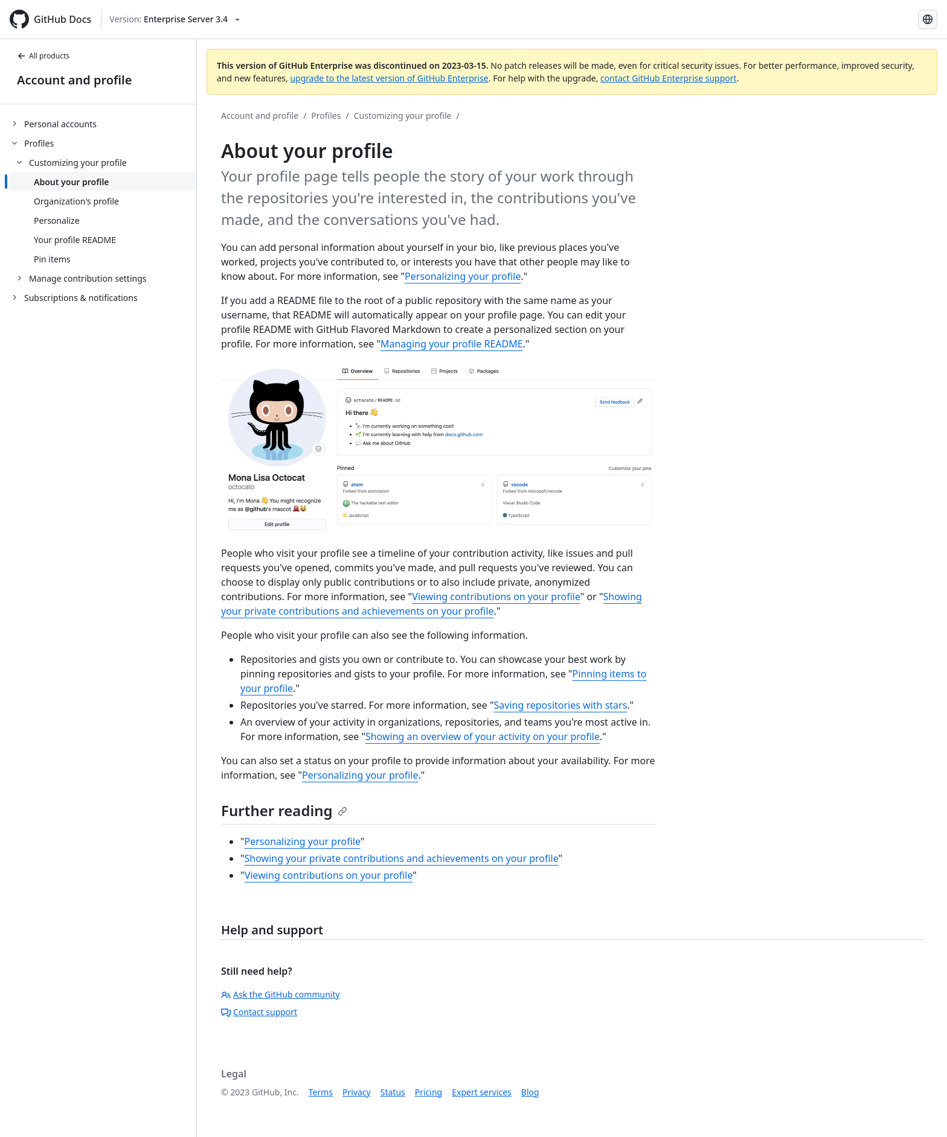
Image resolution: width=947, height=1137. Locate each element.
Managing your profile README (451, 343)
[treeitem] (103, 123)
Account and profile (74, 80)
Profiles (326, 115)
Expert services (482, 1092)
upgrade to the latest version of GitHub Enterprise (389, 78)
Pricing (428, 1092)
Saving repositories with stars (561, 705)
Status (392, 1092)
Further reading (284, 810)
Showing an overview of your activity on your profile (482, 736)
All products (43, 56)
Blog (530, 1092)
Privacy (356, 1092)
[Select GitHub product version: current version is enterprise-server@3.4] (174, 19)
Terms (321, 1092)
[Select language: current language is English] (927, 19)
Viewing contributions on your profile (496, 596)
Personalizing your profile (463, 276)
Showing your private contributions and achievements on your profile (402, 858)
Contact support (259, 1012)
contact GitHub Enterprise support (668, 78)
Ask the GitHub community (280, 994)
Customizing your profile (403, 115)
